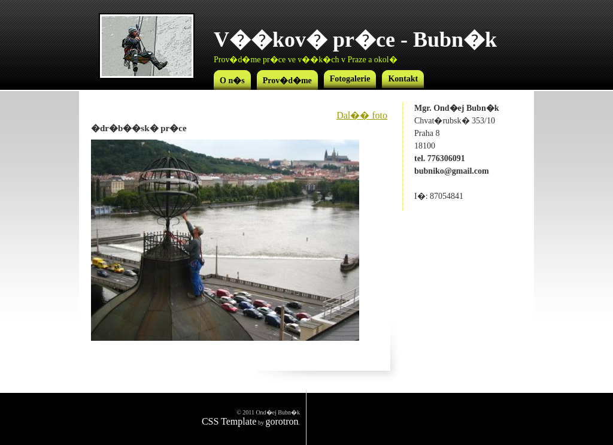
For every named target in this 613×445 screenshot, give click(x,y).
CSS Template (229, 421)
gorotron (281, 421)
